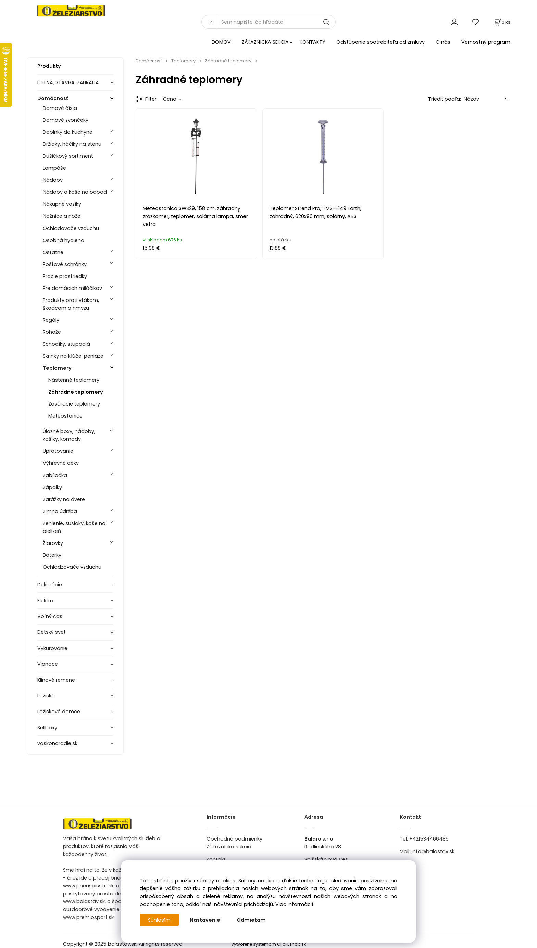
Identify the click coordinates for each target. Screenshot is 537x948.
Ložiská (46, 695)
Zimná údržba (60, 511)
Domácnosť (52, 98)
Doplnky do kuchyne (67, 132)
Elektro (45, 600)
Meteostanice (65, 415)
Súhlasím (159, 920)
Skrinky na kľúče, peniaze (73, 356)
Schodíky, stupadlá (66, 344)
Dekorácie (49, 584)
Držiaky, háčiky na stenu (72, 144)
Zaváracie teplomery (74, 403)
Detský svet (51, 632)
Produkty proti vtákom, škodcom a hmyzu (71, 304)
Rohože (52, 332)
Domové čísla (60, 108)
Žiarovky (53, 543)
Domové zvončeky (65, 120)
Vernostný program (485, 42)
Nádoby (53, 180)
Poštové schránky (65, 264)
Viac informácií (294, 904)
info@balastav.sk (433, 851)
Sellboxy (47, 727)
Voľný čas (49, 616)
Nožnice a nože (61, 216)
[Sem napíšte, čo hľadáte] (276, 22)
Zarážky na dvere (64, 499)
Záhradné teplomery (75, 391)
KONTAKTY (312, 42)
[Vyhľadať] (209, 22)
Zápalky (52, 487)
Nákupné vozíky (62, 204)
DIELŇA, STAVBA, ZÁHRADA (68, 82)
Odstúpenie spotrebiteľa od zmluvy (380, 42)
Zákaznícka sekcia (229, 846)
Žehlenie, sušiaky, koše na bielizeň (74, 527)
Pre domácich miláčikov (72, 288)
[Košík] (501, 22)
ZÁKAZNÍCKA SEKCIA (265, 42)
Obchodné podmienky (234, 838)
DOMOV (221, 42)
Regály (51, 320)
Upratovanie (58, 451)
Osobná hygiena (63, 240)
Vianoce (47, 664)
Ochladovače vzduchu (71, 228)
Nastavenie (205, 920)
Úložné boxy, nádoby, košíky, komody (69, 435)
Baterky (52, 555)
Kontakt (216, 859)
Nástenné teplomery (73, 379)
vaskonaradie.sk (57, 743)
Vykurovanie (52, 648)
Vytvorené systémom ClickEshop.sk (268, 944)
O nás (443, 42)
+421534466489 (429, 838)
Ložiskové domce (58, 711)
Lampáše (54, 168)
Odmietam (251, 920)
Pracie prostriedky (65, 276)
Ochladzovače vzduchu (72, 567)
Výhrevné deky (61, 463)
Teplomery (57, 367)
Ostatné (53, 252)
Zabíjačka (55, 475)
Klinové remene (56, 680)
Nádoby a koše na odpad (75, 192)
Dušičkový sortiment (68, 156)
